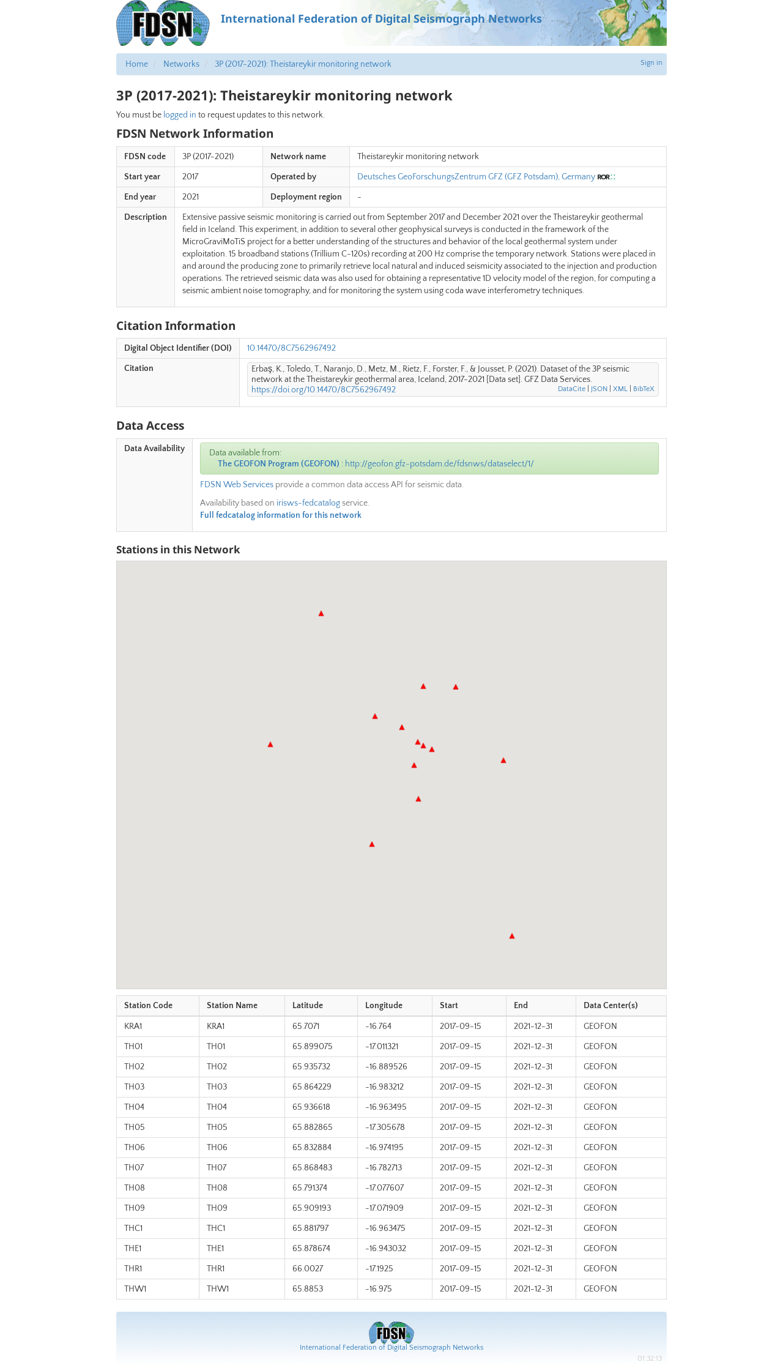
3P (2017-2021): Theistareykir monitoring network (303, 64)
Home (136, 64)
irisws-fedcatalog (308, 503)
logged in (179, 115)
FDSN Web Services (236, 485)
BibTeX (644, 389)
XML (620, 389)
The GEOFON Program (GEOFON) (279, 464)
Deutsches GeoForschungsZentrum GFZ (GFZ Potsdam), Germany (476, 177)
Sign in (651, 63)
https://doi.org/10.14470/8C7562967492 (323, 390)
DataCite (571, 389)
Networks (181, 64)
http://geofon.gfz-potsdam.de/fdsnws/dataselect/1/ (439, 464)
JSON (599, 389)
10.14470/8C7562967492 (291, 348)
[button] (512, 936)
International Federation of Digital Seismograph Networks (391, 1348)
